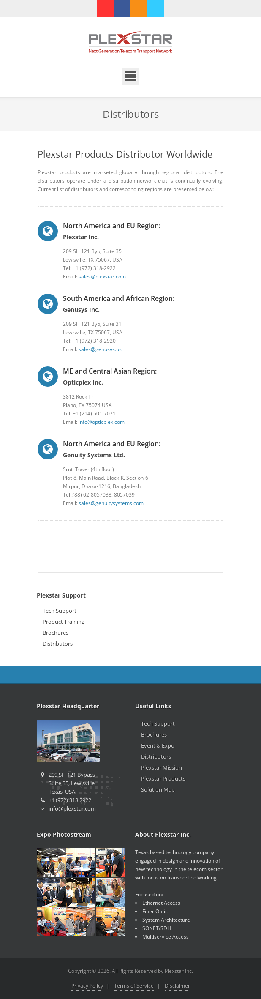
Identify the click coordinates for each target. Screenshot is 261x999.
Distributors (58, 643)
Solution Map (158, 789)
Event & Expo (157, 745)
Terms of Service (134, 985)
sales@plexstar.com (102, 276)
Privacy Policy (87, 985)
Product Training (63, 621)
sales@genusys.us (100, 349)
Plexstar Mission (161, 767)
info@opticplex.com (102, 422)
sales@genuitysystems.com (111, 503)
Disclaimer (177, 985)
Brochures (55, 632)
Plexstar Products (163, 778)
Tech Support (59, 610)
